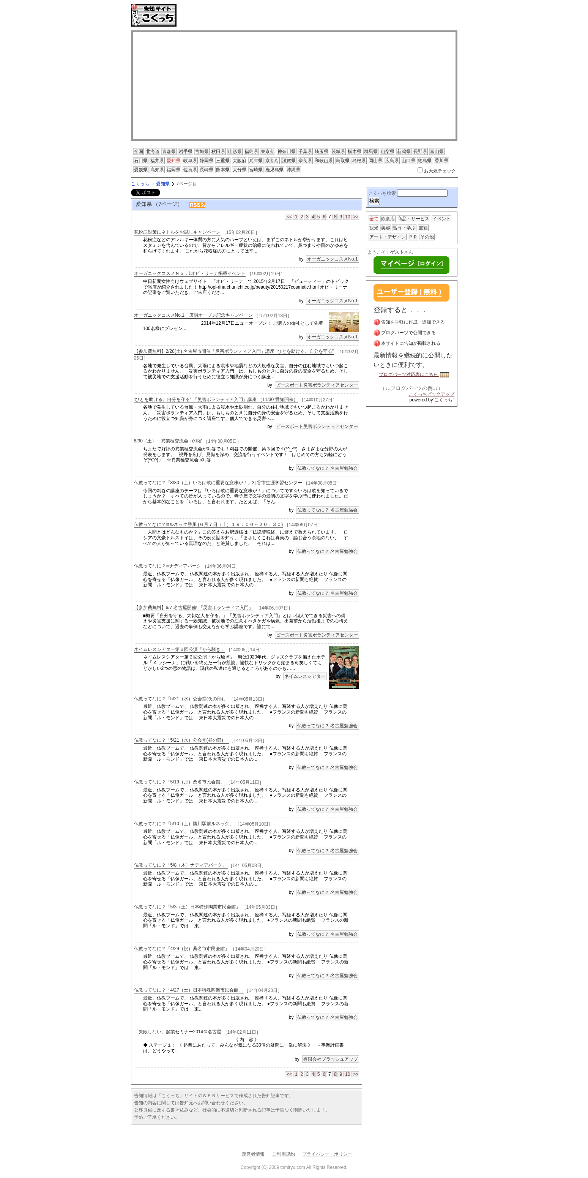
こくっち (140, 183)
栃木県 (354, 151)
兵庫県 (256, 160)
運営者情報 (253, 1154)
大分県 (239, 169)
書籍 (423, 228)
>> (355, 216)
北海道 (152, 151)
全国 (138, 151)
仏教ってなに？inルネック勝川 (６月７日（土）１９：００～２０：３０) (208, 524)
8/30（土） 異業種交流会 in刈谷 (168, 441)
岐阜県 (190, 160)
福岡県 (173, 169)
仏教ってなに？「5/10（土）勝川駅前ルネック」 (184, 823)
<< (289, 216)
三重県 (223, 160)
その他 (427, 237)
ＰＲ (413, 237)
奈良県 (305, 160)
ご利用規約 (283, 1154)
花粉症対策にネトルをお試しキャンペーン (177, 232)
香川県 (441, 160)
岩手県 (185, 151)
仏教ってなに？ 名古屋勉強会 (327, 468)
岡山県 (375, 160)
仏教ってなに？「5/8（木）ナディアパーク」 (181, 865)
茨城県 (338, 151)
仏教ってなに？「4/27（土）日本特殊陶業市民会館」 (189, 990)
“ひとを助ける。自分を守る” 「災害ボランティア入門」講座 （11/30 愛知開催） (216, 399)
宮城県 (202, 151)
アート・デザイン (387, 237)
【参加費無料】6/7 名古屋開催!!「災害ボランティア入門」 (194, 607)
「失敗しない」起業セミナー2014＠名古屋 (178, 1031)
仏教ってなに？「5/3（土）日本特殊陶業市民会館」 (188, 907)
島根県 (359, 160)
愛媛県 (141, 169)
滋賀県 (289, 160)
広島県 (392, 160)
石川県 (141, 160)
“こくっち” (443, 400)
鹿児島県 (274, 169)
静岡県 (206, 160)
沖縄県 (293, 169)
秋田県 (218, 151)
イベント (441, 218)
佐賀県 (190, 169)
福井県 (157, 160)
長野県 (420, 151)
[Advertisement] (269, 15)
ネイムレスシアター (304, 676)
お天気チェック (440, 171)
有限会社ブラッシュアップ (330, 1059)
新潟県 (404, 151)
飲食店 (388, 218)
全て (373, 218)
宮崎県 (256, 169)
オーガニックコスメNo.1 (332, 259)
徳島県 (425, 160)
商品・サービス (413, 218)
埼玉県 (321, 151)
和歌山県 (324, 160)
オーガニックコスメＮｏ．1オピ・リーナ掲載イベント (190, 273)
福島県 (251, 151)
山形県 (235, 151)
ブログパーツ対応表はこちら (414, 374)
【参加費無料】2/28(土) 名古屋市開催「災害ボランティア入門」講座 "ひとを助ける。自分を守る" (234, 351)
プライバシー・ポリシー (327, 1154)
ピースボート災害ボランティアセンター (317, 385)
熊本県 (223, 169)
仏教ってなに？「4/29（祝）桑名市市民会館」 (181, 948)
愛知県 (173, 160)
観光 (373, 228)
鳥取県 (343, 160)
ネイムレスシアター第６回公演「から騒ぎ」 (179, 650)
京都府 (272, 160)
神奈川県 (286, 151)
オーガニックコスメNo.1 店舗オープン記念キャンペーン (193, 316)
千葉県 (305, 151)
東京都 (267, 151)
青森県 (169, 151)
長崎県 (206, 169)
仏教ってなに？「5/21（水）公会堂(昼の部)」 (181, 740)
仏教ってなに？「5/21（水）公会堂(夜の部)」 (181, 698)
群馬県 (371, 151)
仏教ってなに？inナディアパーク (168, 565)
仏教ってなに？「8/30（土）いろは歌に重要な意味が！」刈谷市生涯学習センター (218, 482)
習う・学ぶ (404, 228)
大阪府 (239, 160)
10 (347, 216)
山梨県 (387, 151)
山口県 (408, 160)
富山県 (437, 151)
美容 (385, 228)
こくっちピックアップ (431, 394)
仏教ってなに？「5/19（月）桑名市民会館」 (180, 782)
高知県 (157, 169)
